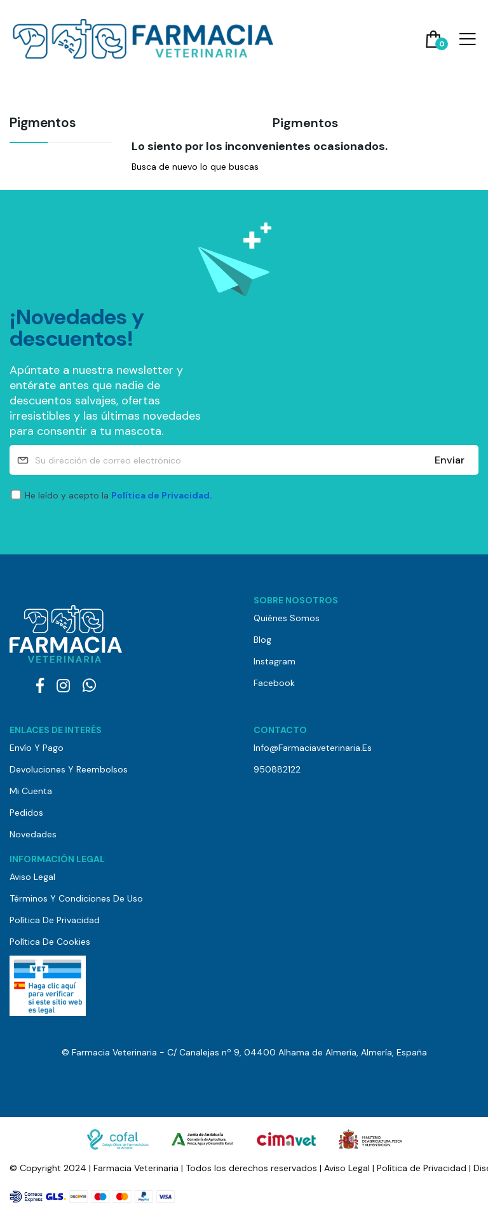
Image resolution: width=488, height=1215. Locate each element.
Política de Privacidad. (161, 495)
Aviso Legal (32, 876)
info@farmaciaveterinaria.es (313, 747)
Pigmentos (43, 124)
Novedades (33, 834)
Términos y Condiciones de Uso (76, 898)
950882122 (277, 769)
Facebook (274, 683)
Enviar (449, 460)
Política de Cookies (50, 941)
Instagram (274, 661)
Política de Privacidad (55, 920)
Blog (262, 639)
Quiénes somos (287, 618)
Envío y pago (37, 747)
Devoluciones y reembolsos (69, 769)
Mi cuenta (31, 791)
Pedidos (26, 812)
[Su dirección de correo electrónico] (244, 460)
